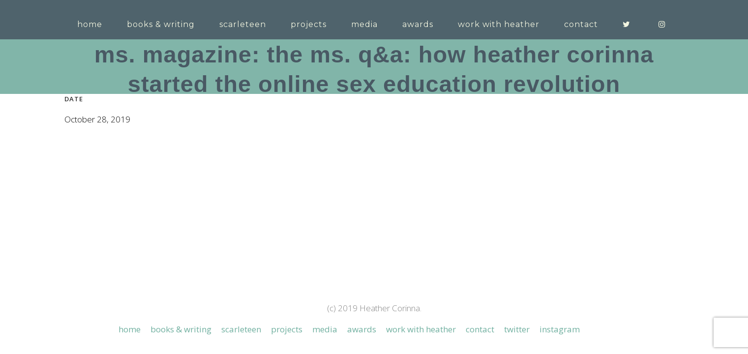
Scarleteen (241, 238)
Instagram (559, 238)
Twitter (517, 238)
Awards (361, 238)
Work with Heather (421, 238)
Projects (286, 238)
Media (324, 238)
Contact (480, 238)
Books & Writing (180, 238)
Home (130, 238)
